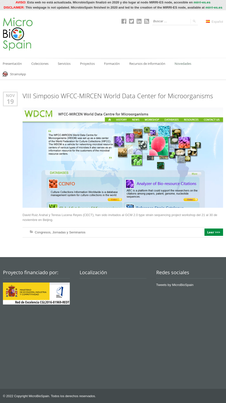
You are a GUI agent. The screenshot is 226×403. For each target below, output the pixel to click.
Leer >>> (214, 232)
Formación (113, 63)
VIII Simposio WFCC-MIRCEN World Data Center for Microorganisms (118, 95)
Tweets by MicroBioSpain (174, 284)
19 (10, 101)
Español (214, 21)
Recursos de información (149, 63)
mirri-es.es (202, 2)
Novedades (185, 63)
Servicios (65, 63)
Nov (10, 95)
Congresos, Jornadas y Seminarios (59, 232)
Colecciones (40, 63)
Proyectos (88, 63)
